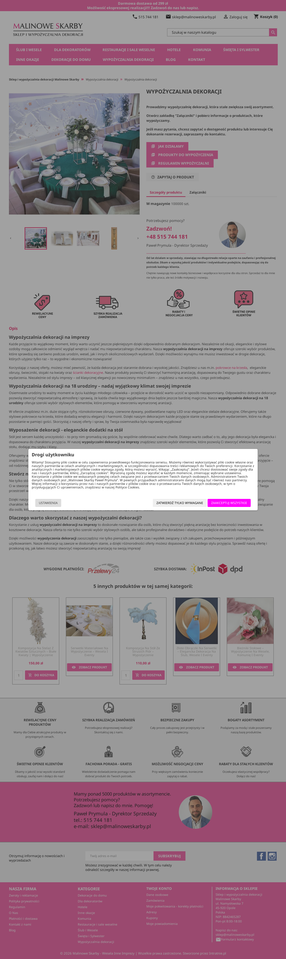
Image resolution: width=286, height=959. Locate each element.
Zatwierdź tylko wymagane (174, 503)
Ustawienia (53, 503)
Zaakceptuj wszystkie (224, 503)
